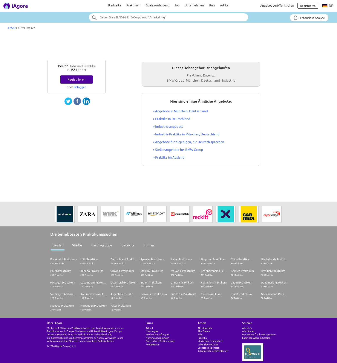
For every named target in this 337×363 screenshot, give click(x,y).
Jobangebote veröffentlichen (213, 351)
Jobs (200, 334)
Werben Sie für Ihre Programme (259, 334)
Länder (57, 245)
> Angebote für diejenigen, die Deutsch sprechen (188, 142)
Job (177, 5)
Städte (77, 245)
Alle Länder (248, 331)
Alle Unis (247, 328)
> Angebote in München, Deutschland (180, 111)
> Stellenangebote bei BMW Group (178, 150)
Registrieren (76, 79)
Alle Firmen (204, 331)
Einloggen (80, 87)
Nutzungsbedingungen (157, 337)
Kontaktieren (152, 344)
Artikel (224, 5)
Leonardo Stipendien (208, 347)
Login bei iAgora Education (256, 337)
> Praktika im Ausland (168, 157)
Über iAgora (152, 331)
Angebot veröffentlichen (277, 5)
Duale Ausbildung (157, 5)
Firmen (149, 245)
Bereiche (127, 245)
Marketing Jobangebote (210, 341)
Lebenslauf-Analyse (309, 17)
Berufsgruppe (101, 245)
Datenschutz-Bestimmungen (160, 341)
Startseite (114, 5)
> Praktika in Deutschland (171, 119)
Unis (212, 5)
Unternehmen (194, 5)
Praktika (202, 337)
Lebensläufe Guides (208, 344)
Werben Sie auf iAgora (157, 334)
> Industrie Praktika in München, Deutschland (186, 134)
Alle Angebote (205, 328)
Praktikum (133, 5)
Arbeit (11, 28)
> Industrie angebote (168, 126)
